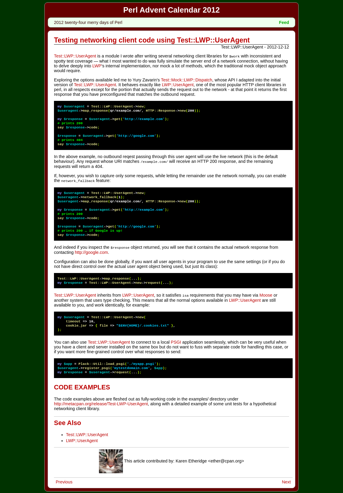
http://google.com (91, 251)
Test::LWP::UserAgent (75, 56)
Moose (265, 294)
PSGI (176, 340)
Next (286, 480)
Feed (284, 22)
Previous (64, 480)
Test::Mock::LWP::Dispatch (186, 79)
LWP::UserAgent (178, 84)
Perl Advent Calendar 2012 (171, 10)
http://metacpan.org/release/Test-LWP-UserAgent (101, 402)
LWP (96, 65)
